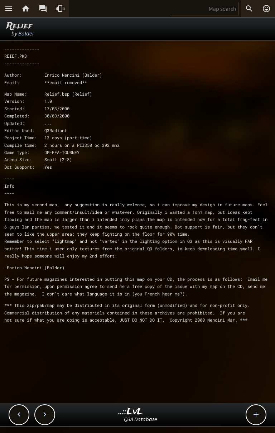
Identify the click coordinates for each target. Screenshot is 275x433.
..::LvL (131, 411)
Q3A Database (140, 419)
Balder (26, 33)
